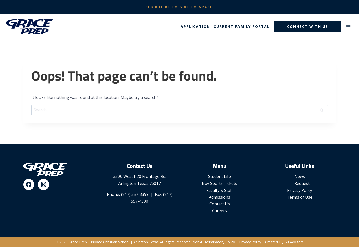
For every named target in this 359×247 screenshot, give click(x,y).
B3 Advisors (294, 242)
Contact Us (219, 204)
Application (195, 26)
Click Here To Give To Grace (179, 7)
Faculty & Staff (219, 190)
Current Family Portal (242, 26)
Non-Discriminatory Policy (213, 242)
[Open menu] (348, 26)
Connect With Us (307, 26)
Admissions (219, 197)
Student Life (219, 176)
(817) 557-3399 (135, 194)
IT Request (299, 183)
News (299, 176)
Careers (219, 210)
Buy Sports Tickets (219, 183)
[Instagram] (43, 184)
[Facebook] (28, 184)
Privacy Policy (299, 190)
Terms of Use (299, 197)
